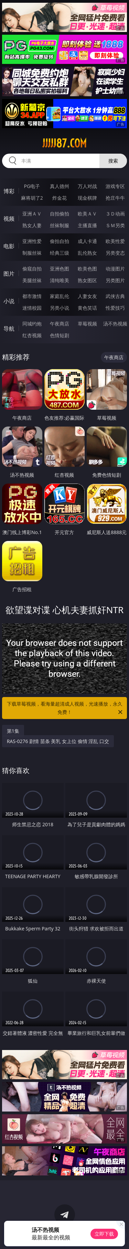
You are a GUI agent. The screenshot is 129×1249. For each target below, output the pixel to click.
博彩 (8, 191)
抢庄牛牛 (115, 198)
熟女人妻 (32, 225)
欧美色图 (87, 268)
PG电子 (32, 186)
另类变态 (115, 253)
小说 (8, 301)
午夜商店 (59, 323)
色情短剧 (59, 335)
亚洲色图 (59, 268)
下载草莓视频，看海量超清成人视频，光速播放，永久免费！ (65, 708)
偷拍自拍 (59, 241)
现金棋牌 (87, 198)
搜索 (113, 160)
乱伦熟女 (87, 253)
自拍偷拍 (59, 213)
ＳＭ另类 (115, 225)
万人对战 (87, 186)
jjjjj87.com (64, 143)
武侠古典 (115, 296)
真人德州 (59, 186)
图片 (8, 273)
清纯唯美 (59, 280)
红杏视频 (32, 335)
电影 (8, 246)
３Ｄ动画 (115, 213)
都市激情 (32, 296)
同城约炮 (32, 323)
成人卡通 (87, 241)
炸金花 (59, 198)
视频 (8, 218)
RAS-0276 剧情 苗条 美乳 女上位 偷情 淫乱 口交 (58, 741)
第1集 (13, 731)
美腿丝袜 (32, 280)
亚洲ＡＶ (32, 213)
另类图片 (115, 280)
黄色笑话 (87, 308)
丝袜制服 (59, 225)
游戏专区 (115, 186)
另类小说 (59, 308)
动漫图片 (115, 268)
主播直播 (87, 225)
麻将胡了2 (32, 198)
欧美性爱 (115, 241)
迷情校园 (32, 308)
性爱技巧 (115, 308)
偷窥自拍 (32, 268)
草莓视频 (87, 323)
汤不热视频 (115, 323)
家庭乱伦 (59, 296)
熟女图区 (87, 280)
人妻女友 (87, 296)
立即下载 (104, 1233)
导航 (8, 328)
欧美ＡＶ (87, 213)
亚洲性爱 (32, 241)
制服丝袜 (32, 253)
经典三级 (59, 253)
